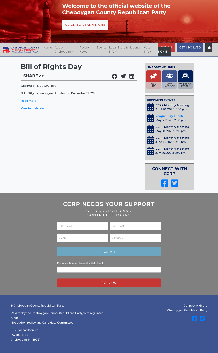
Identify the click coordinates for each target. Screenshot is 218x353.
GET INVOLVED (190, 47)
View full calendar (33, 108)
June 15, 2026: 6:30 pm (170, 142)
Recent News (84, 49)
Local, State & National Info (124, 49)
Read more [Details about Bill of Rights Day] (28, 100)
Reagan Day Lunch (169, 116)
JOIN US (109, 283)
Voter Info (147, 49)
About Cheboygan (63, 49)
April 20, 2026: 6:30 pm (171, 109)
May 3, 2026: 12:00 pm (170, 120)
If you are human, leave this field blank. (80, 263)
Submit (109, 252)
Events (101, 47)
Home (47, 47)
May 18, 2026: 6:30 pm (170, 131)
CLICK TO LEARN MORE (85, 24)
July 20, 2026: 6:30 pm (170, 152)
